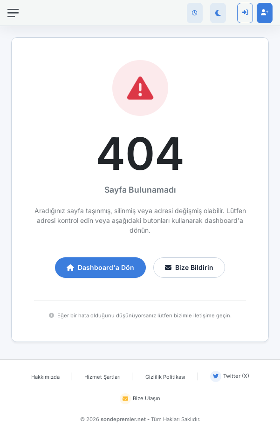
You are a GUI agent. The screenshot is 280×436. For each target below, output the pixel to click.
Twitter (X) (229, 376)
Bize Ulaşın (140, 398)
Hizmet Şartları (102, 377)
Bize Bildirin (189, 267)
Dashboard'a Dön (100, 267)
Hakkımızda (45, 377)
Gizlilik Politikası (165, 377)
